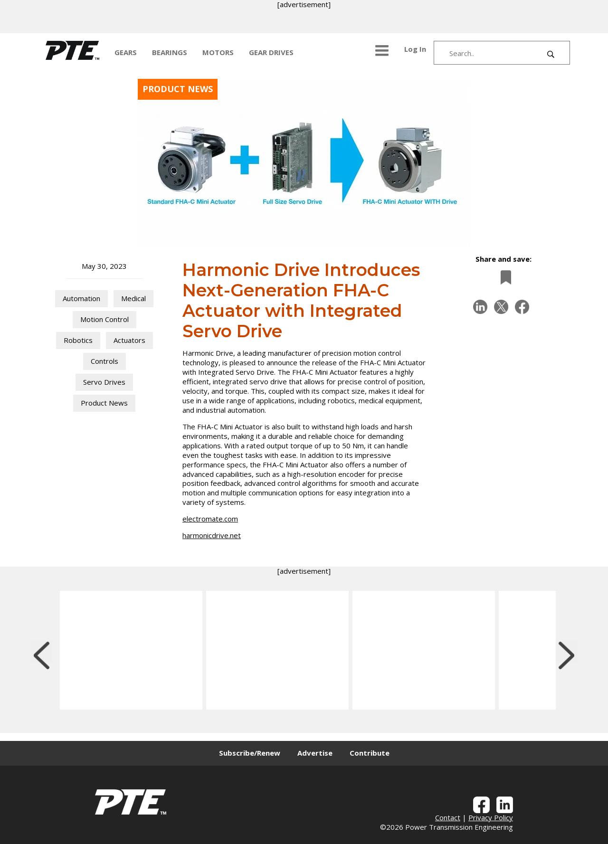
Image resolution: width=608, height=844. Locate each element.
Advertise (314, 753)
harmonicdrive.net (211, 535)
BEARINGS (169, 52)
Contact (447, 817)
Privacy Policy (490, 817)
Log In (415, 49)
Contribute (370, 753)
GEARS (125, 52)
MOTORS (218, 52)
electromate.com (210, 518)
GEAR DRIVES (271, 52)
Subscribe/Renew (249, 753)
